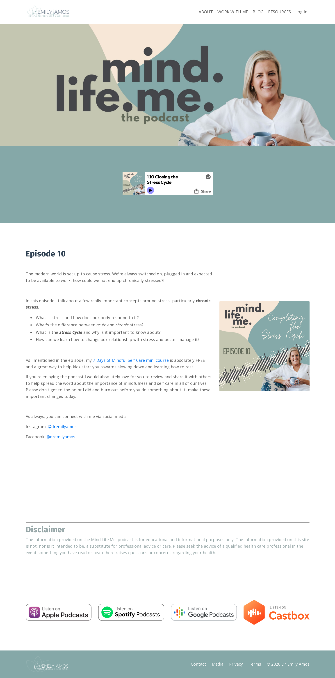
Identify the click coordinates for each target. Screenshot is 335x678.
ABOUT (206, 11)
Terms (254, 664)
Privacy (236, 664)
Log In (301, 11)
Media (217, 664)
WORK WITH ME (232, 11)
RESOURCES (279, 11)
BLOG (258, 11)
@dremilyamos (62, 426)
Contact (198, 664)
